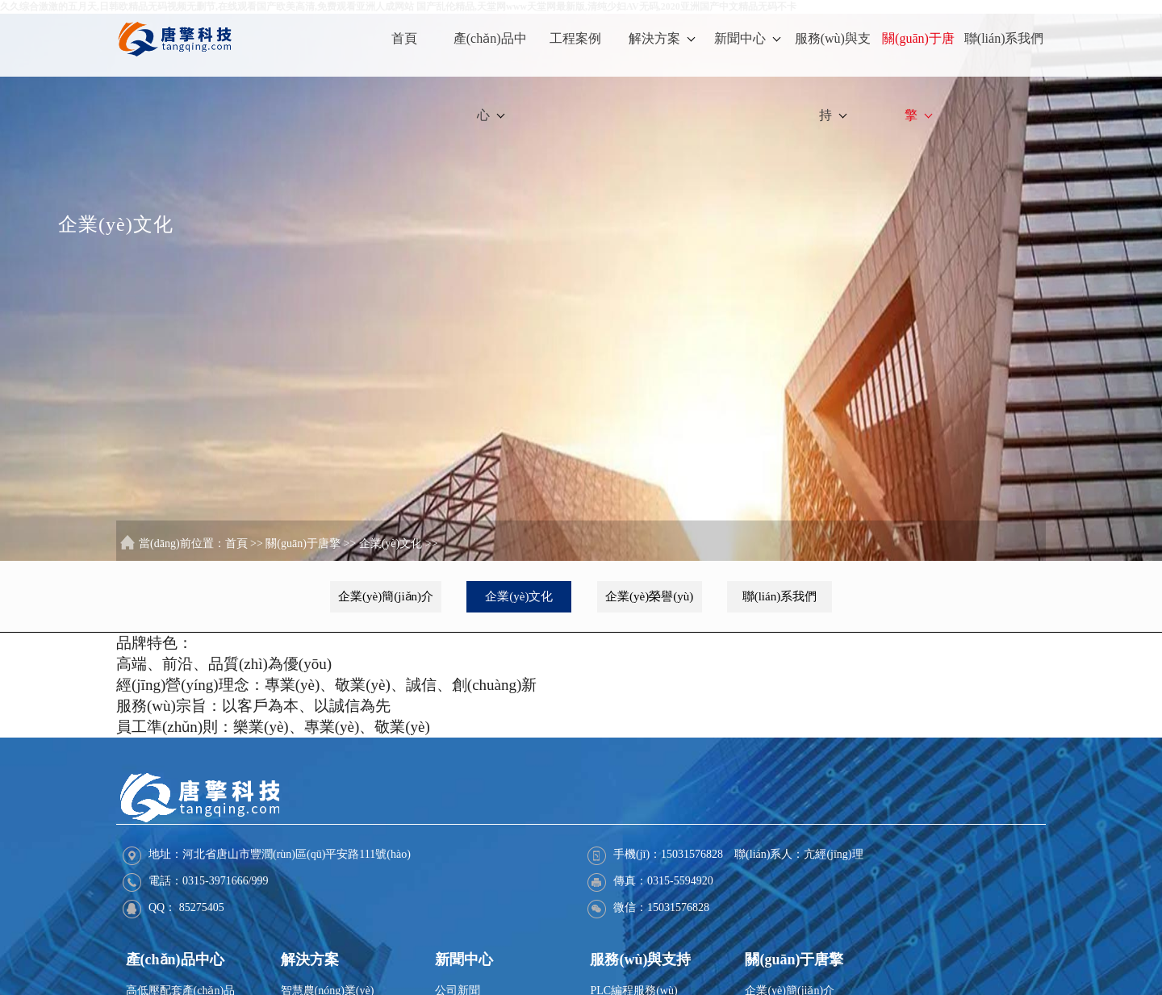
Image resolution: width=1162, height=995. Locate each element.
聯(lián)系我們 (1004, 38)
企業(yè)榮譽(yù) (649, 596)
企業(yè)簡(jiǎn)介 (385, 596)
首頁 (404, 38)
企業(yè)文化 (391, 543)
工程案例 (575, 38)
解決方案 (662, 38)
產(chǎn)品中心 (490, 76)
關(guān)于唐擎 (918, 76)
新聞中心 (747, 38)
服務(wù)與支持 (833, 76)
